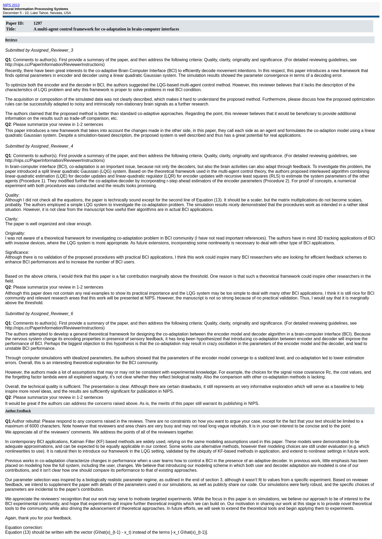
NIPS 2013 (11, 5)
